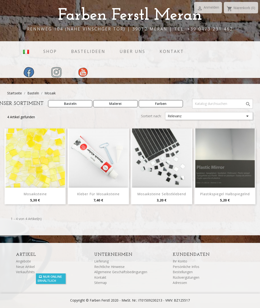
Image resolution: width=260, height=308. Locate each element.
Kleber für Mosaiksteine (98, 194)
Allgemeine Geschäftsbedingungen (120, 272)
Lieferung (101, 261)
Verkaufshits (25, 272)
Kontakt (172, 51)
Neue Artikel (25, 266)
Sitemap (100, 282)
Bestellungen (183, 272)
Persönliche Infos (186, 266)
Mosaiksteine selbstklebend (161, 194)
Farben (161, 103)
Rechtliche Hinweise (109, 266)
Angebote (23, 261)
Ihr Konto (180, 261)
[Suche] (222, 103)
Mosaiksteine (35, 194)
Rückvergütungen (186, 277)
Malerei (115, 103)
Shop (50, 51)
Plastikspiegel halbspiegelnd (225, 194)
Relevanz (209, 116)
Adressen (180, 282)
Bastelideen (88, 51)
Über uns (132, 51)
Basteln (70, 103)
